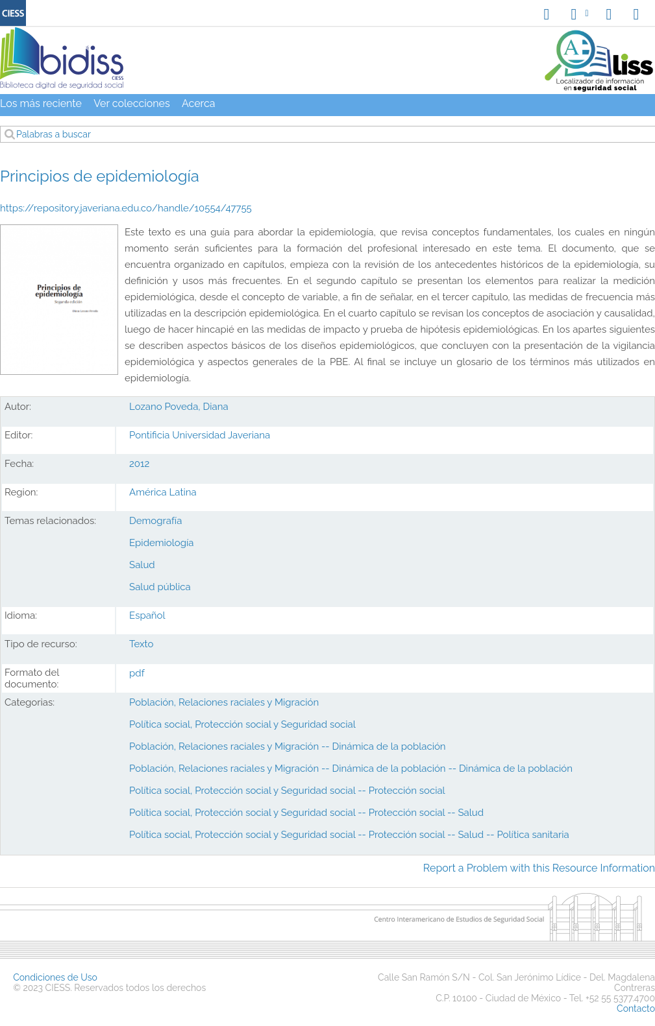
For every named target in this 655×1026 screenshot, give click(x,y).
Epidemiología (161, 543)
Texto (141, 644)
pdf (137, 673)
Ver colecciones (131, 103)
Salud (142, 565)
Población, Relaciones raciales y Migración (224, 702)
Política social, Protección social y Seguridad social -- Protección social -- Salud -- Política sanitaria (349, 835)
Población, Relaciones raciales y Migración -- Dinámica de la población (287, 746)
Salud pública (160, 587)
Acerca (199, 103)
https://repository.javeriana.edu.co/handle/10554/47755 (126, 208)
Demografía (155, 521)
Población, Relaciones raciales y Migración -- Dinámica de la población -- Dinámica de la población (351, 768)
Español (147, 615)
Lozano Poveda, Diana (179, 406)
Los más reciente (41, 103)
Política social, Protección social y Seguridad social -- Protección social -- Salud (306, 812)
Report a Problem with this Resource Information (539, 868)
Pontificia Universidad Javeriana (199, 435)
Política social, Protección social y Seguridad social (242, 724)
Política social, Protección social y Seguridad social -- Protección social (287, 790)
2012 (139, 464)
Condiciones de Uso (55, 977)
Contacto (636, 1008)
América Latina (163, 492)
